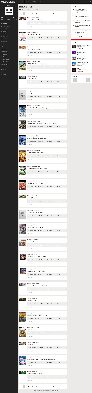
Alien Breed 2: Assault (34, 374)
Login (39, 1)
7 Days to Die (31, 78)
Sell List (32, 9)
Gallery (36, 9)
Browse (21, 1)
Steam (29, 17)
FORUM (42, 390)
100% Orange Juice (33, 49)
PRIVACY (56, 390)
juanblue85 (80, 54)
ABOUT (38, 390)
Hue (78, 68)
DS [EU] (29, 254)
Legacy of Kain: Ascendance (83, 45)
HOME (35, 390)
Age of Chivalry (32, 300)
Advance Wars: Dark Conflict (36, 256)
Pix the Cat (79, 51)
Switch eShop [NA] (81, 46)
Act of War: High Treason (35, 227)
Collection (21, 9)
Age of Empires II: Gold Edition (37, 315)
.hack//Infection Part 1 (34, 34)
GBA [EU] (29, 239)
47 (49, 13)
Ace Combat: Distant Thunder (36, 138)
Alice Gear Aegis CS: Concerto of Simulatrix (41, 359)
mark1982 (80, 48)
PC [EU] (29, 210)
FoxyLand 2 (79, 56)
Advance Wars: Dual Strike (36, 271)
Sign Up (34, 1)
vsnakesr (78, 22)
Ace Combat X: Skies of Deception (38, 108)
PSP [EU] (29, 105)
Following (15, 18)
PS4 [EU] (29, 356)
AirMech (30, 344)
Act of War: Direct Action (35, 212)
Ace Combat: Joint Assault (35, 153)
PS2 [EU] (29, 32)
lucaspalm (78, 28)
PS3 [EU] (29, 121)
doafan (77, 17)
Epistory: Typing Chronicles (83, 62)
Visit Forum (81, 36)
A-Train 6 (30, 93)
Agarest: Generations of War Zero (38, 286)
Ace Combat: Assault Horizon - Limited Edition (42, 123)
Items (3, 18)
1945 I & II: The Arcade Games (37, 64)
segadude (78, 12)
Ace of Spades (32, 198)
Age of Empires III (33, 330)
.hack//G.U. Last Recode (35, 20)
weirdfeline (78, 33)
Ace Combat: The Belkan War (36, 183)
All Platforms (4, 23)
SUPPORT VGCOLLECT (49, 390)
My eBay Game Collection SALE (82, 20)
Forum (27, 1)
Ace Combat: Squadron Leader (37, 168)
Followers (9, 18)
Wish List (27, 9)
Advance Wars (32, 242)
